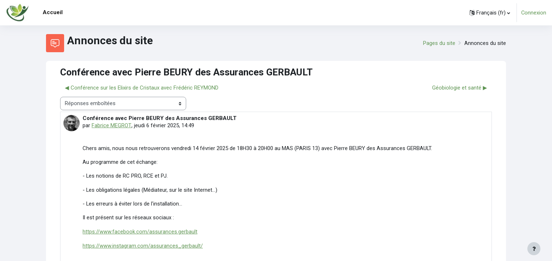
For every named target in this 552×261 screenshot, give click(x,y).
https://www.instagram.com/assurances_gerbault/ (143, 246)
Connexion (533, 12)
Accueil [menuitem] (53, 12)
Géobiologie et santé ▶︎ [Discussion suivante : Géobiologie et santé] (459, 87)
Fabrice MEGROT (111, 125)
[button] (489, 12)
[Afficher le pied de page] (533, 248)
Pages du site (439, 43)
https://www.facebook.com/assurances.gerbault (140, 232)
